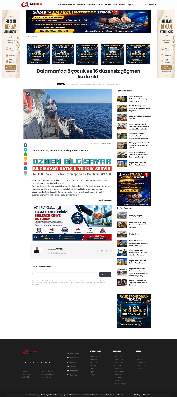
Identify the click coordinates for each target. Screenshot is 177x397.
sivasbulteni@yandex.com (58, 253)
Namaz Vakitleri (119, 362)
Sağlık (108, 4)
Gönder (105, 274)
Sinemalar (117, 374)
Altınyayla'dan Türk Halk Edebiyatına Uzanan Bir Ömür (139, 145)
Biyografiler (141, 362)
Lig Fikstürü (118, 368)
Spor (115, 4)
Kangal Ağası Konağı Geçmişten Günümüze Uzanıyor (138, 224)
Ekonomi (91, 4)
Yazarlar (72, 362)
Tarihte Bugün (119, 371)
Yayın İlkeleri (26, 374)
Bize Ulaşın (72, 375)
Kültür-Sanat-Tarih (66, 4)
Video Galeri (73, 358)
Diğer (129, 4)
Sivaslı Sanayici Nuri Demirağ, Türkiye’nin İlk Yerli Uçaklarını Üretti (139, 126)
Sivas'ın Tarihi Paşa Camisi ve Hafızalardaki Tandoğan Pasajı (139, 154)
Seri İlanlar (117, 378)
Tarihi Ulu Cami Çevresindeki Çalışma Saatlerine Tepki (138, 243)
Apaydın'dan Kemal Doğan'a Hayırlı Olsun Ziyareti (138, 282)
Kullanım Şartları (47, 371)
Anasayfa (26, 36)
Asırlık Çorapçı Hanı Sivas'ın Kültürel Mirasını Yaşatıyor (139, 108)
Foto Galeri (73, 353)
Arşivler (71, 366)
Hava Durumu (119, 356)
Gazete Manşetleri (121, 384)
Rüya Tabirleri (142, 365)
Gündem (81, 4)
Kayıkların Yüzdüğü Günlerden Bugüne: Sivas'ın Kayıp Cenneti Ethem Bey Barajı (138, 272)
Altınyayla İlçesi (135, 216)
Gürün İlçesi (134, 234)
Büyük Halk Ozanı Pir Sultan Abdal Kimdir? (137, 163)
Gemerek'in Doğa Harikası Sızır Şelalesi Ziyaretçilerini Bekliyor (138, 135)
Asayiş (122, 4)
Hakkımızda (26, 371)
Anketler (140, 359)
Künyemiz (72, 371)
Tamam (146, 395)
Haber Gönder (46, 377)
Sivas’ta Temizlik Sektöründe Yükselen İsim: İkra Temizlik (138, 252)
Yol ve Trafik (118, 359)
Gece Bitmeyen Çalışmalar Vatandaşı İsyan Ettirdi (138, 98)
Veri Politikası (26, 377)
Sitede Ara (140, 356)
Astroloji (140, 368)
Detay (137, 395)
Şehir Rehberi (118, 381)
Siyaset (99, 4)
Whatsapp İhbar (47, 374)
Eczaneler (117, 365)
